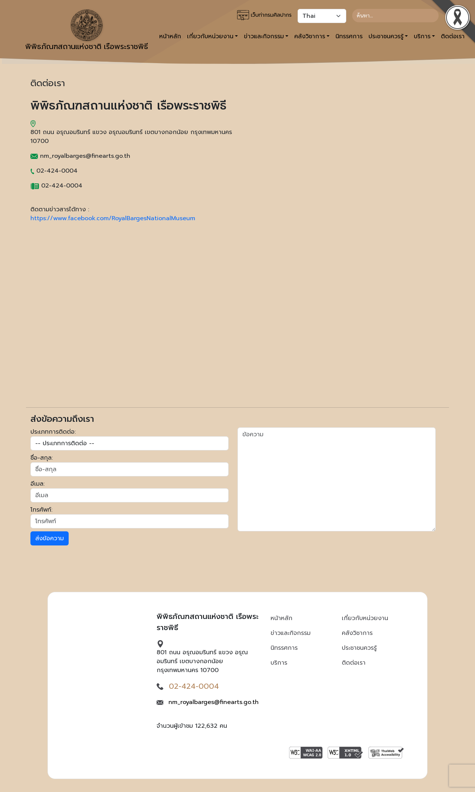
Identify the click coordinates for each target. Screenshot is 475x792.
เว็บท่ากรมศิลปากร (264, 15)
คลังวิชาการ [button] (309, 36)
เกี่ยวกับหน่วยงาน (365, 618)
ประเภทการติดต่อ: (53, 431)
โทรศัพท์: (41, 509)
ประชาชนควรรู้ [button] (385, 36)
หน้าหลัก (170, 36)
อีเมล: (37, 483)
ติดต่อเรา (354, 662)
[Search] (395, 15)
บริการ (279, 662)
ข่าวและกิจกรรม (291, 633)
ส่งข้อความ (49, 538)
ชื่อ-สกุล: (41, 457)
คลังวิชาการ (357, 633)
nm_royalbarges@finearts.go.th (213, 702)
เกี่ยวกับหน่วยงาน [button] (210, 36)
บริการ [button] (422, 36)
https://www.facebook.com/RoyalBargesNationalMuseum (112, 218)
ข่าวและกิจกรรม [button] (264, 36)
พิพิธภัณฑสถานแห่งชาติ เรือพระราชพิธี (86, 31)
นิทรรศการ (349, 36)
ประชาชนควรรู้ (359, 647)
